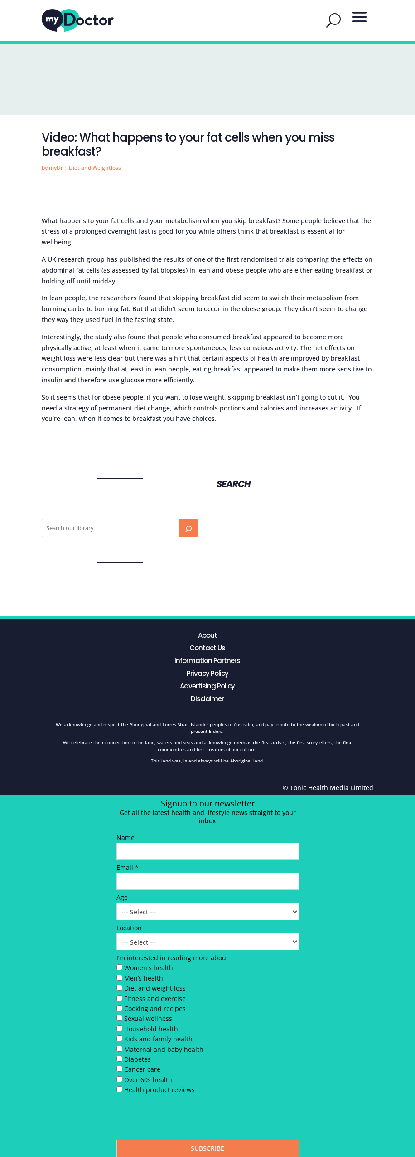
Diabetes (137, 1059)
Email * (127, 867)
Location (129, 927)
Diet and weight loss (155, 988)
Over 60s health (148, 1079)
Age (122, 897)
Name (125, 837)
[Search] (188, 528)
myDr (56, 167)
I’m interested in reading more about (172, 957)
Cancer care (142, 1069)
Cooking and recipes (155, 1008)
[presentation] (185, 1119)
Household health (151, 1029)
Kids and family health (158, 1039)
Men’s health (143, 978)
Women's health (148, 967)
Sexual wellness (148, 1018)
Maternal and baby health (163, 1049)
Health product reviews (159, 1089)
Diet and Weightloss (95, 167)
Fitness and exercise (155, 998)
